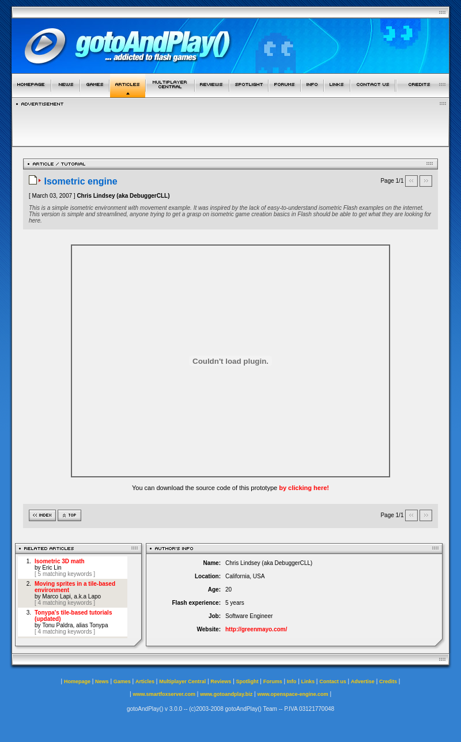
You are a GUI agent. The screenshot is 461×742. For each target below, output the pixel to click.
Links (308, 681)
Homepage (77, 681)
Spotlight (247, 681)
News (102, 681)
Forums (272, 681)
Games (122, 681)
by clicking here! (304, 487)
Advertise (363, 681)
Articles (144, 681)
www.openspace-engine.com (292, 694)
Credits (388, 681)
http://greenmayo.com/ (256, 629)
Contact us (332, 681)
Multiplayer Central (182, 681)
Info (292, 681)
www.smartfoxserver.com (164, 694)
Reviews (220, 681)
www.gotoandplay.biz (226, 694)
